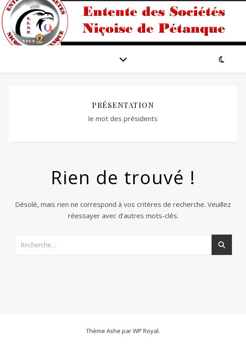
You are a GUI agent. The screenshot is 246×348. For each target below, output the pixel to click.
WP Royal (146, 331)
